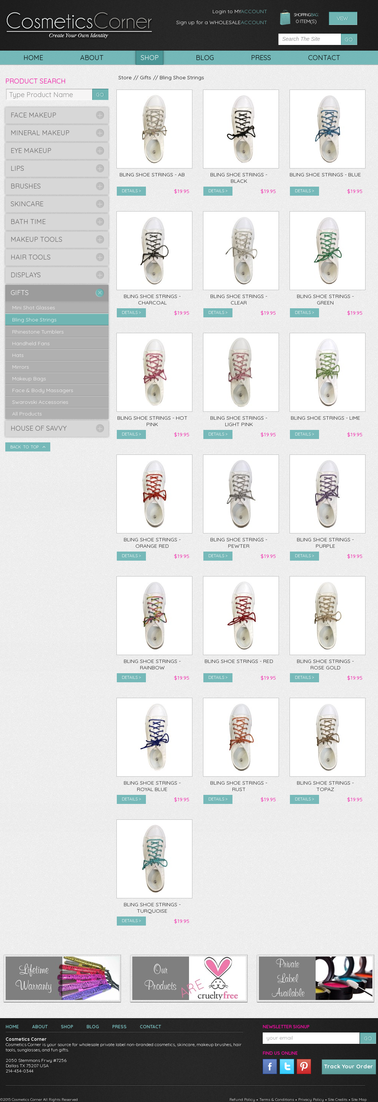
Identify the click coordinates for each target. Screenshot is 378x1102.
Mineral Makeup (40, 132)
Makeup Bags (29, 378)
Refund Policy (242, 1099)
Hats (18, 355)
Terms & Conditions (276, 1099)
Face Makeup (33, 115)
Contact (150, 1026)
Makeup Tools (36, 239)
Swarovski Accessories (40, 402)
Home (12, 1026)
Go (349, 39)
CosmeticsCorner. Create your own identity (79, 26)
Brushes (26, 186)
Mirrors (20, 366)
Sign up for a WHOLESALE (221, 22)
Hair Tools (31, 257)
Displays (26, 274)
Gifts (145, 77)
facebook (270, 1066)
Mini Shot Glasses (33, 307)
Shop (67, 1026)
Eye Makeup (31, 150)
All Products (27, 413)
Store (125, 77)
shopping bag (285, 18)
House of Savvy (39, 428)
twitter (287, 1066)
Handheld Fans (31, 343)
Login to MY (239, 11)
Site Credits (337, 1099)
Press (119, 1026)
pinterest (304, 1066)
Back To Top (24, 447)
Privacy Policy (311, 1099)
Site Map (359, 1099)
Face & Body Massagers (42, 390)
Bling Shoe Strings (182, 77)
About (40, 1026)
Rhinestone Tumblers (38, 331)
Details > (131, 190)
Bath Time (28, 221)
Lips (17, 168)
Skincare (27, 203)
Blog (93, 1026)
